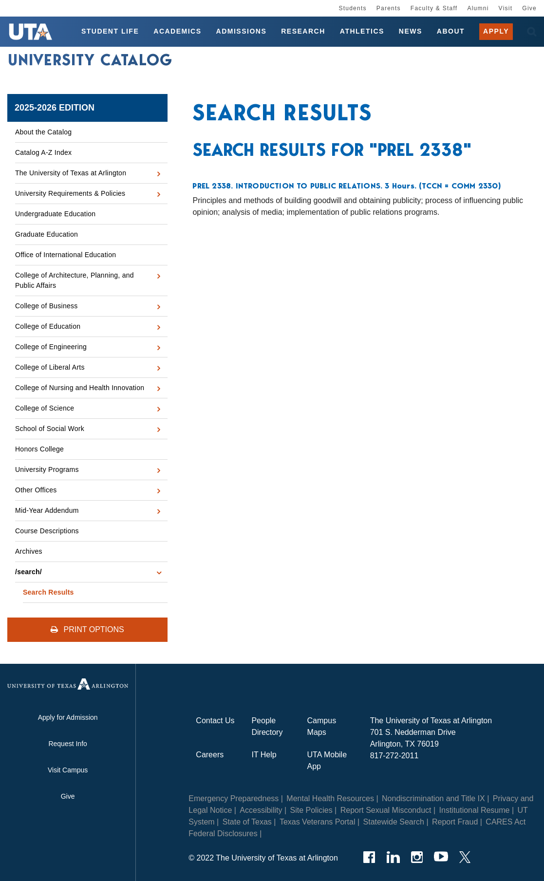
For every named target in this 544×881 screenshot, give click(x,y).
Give (529, 8)
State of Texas (247, 822)
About (451, 31)
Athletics (362, 31)
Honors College (39, 449)
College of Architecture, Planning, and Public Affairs (74, 280)
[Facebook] (369, 857)
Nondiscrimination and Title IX (433, 798)
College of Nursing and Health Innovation (79, 388)
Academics (177, 31)
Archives (28, 551)
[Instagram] (417, 857)
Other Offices (35, 490)
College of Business (46, 306)
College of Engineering (51, 347)
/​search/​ (28, 572)
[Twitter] (465, 857)
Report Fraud (455, 822)
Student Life (110, 31)
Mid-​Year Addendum (47, 510)
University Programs (47, 469)
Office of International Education (65, 255)
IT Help (263, 754)
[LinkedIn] (393, 857)
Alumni (477, 8)
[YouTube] (441, 857)
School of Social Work (49, 428)
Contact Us (215, 720)
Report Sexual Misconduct (385, 810)
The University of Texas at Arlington (70, 173)
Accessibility (261, 810)
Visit (506, 8)
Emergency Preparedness (233, 798)
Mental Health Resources (330, 798)
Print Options (87, 629)
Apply (496, 31)
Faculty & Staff (434, 8)
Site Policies (311, 810)
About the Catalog (43, 132)
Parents (388, 8)
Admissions (241, 31)
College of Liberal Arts (50, 367)
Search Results (48, 592)
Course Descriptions (47, 531)
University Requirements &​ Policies (70, 193)
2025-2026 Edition (54, 107)
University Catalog (90, 60)
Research (303, 31)
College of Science (44, 408)
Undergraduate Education (55, 214)
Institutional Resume (474, 810)
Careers (210, 754)
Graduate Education (46, 234)
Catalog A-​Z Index (43, 152)
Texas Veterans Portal (318, 822)
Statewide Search (393, 822)
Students (352, 8)
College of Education (47, 326)
